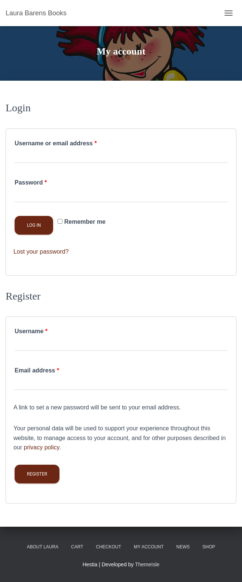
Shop (208, 547)
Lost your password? (41, 251)
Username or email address (56, 143)
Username (31, 331)
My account (149, 547)
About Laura (42, 547)
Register (37, 474)
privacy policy (41, 447)
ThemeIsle (147, 564)
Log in (34, 225)
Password (31, 182)
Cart (77, 547)
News (183, 547)
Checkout (108, 547)
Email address (37, 370)
